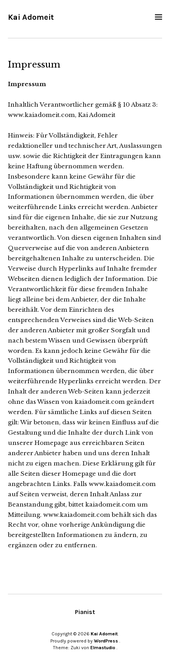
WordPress (106, 641)
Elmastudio (102, 647)
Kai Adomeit (31, 17)
